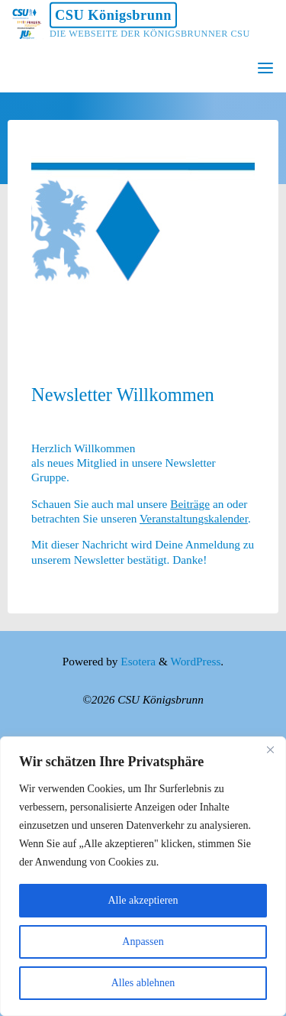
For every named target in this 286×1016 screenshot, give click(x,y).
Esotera (136, 661)
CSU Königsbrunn (113, 15)
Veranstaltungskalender (194, 518)
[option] (143, 239)
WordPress (195, 661)
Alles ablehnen (143, 982)
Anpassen (142, 941)
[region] (143, 876)
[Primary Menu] (265, 69)
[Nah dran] (270, 749)
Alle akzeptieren (143, 900)
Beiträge (190, 503)
